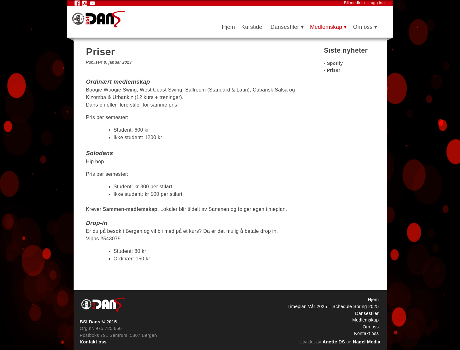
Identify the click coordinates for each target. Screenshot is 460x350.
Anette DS (334, 341)
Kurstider (252, 27)
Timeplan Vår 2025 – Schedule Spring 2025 (333, 306)
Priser (333, 70)
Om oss (363, 27)
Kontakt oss (93, 341)
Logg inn (377, 2)
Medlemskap (326, 27)
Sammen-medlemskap (130, 209)
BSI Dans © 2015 (98, 321)
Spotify (335, 63)
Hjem (228, 27)
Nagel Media (366, 341)
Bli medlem (354, 2)
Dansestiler (285, 27)
